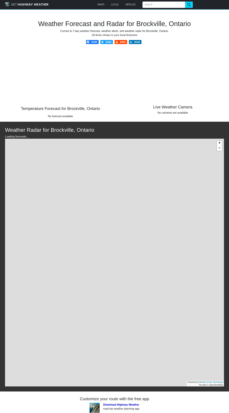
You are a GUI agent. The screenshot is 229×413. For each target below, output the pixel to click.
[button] (219, 143)
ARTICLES (131, 5)
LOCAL (115, 5)
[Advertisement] (114, 77)
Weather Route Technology (211, 382)
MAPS (101, 5)
